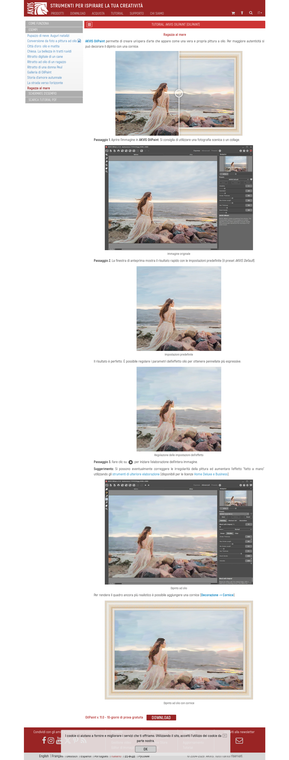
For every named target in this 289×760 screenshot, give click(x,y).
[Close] (225, 735)
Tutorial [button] (117, 13)
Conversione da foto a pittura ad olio (54, 41)
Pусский (143, 756)
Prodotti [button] (57, 13)
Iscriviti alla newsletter (239, 737)
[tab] (54, 24)
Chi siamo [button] (157, 13)
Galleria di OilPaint (39, 72)
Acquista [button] (98, 13)
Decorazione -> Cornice (217, 595)
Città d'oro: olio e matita (43, 46)
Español (86, 756)
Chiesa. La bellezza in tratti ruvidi (49, 51)
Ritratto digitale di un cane (45, 56)
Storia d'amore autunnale (44, 77)
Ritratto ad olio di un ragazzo (46, 62)
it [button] (260, 13)
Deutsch (71, 756)
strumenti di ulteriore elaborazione (136, 474)
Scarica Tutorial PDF (43, 100)
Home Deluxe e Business (211, 474)
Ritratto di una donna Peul (44, 67)
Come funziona (39, 23)
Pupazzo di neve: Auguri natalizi (48, 35)
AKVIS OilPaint (95, 41)
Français (57, 756)
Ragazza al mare (38, 88)
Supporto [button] (137, 13)
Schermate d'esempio (43, 93)
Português (101, 756)
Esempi (33, 30)
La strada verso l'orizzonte (45, 83)
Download (78, 13)
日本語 (129, 756)
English (44, 756)
